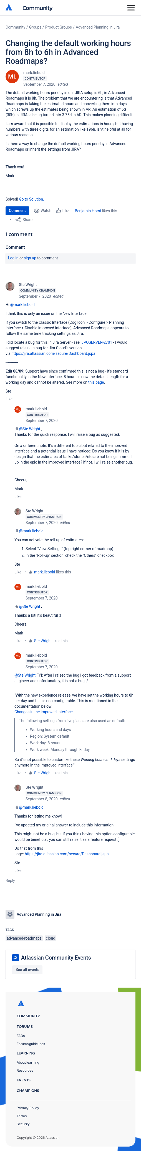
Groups (35, 27)
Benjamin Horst (88, 211)
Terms (22, 1116)
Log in (13, 258)
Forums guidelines (31, 1044)
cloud (50, 938)
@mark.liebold (22, 304)
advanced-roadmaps (24, 938)
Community (37, 8)
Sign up (30, 258)
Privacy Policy (28, 1108)
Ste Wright (28, 284)
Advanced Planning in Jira (98, 27)
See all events (27, 969)
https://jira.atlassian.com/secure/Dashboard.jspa (53, 353)
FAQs (21, 1036)
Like (9, 399)
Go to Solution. (31, 199)
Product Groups (58, 27)
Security (23, 1124)
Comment (17, 210)
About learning (28, 1062)
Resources (25, 1070)
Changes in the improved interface (43, 712)
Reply (10, 880)
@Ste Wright (29, 429)
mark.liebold (34, 72)
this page (96, 382)
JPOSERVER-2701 (97, 342)
